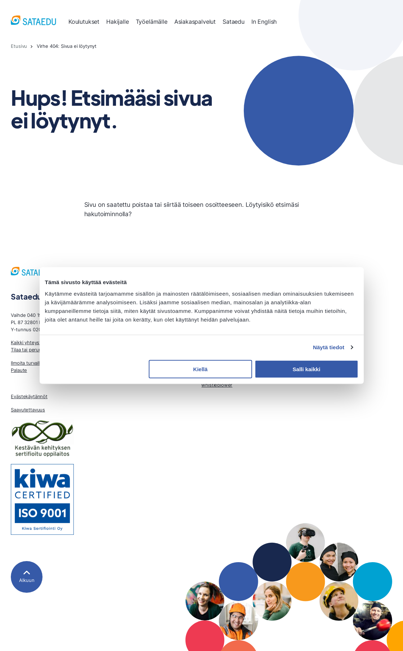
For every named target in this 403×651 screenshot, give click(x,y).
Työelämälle (151, 21)
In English (264, 21)
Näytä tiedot (328, 347)
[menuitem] (84, 21)
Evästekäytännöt (29, 396)
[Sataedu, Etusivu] (33, 21)
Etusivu (19, 46)
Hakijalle (117, 21)
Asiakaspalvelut (195, 21)
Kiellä (200, 369)
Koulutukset (83, 21)
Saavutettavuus (28, 410)
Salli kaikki (307, 369)
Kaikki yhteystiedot (31, 342)
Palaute (19, 370)
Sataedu (234, 21)
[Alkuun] (26, 576)
